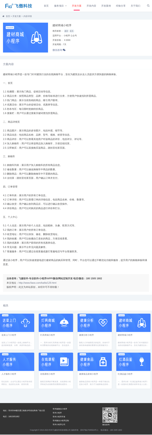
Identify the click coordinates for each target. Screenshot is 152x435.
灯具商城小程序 (47, 335)
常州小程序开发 (59, 417)
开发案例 (106, 5)
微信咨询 (59, 50)
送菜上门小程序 (9, 335)
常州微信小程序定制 (61, 421)
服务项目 (59, 5)
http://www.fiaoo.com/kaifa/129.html (37, 283)
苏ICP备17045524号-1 (89, 430)
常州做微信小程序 (60, 409)
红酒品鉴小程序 (125, 374)
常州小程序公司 (59, 425)
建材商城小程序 (125, 335)
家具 (72, 31)
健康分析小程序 (86, 335)
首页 (46, 5)
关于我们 (136, 5)
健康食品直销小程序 (88, 374)
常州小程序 (57, 413)
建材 (66, 31)
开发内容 (91, 5)
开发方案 (77, 5)
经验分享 (121, 5)
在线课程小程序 (47, 374)
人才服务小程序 (9, 374)
